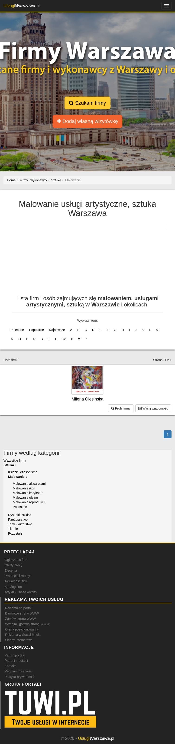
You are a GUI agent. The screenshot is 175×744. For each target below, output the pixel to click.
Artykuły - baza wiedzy (21, 592)
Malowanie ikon (24, 488)
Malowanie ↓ (17, 477)
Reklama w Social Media (23, 635)
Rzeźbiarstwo (18, 519)
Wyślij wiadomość (153, 408)
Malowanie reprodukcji (29, 502)
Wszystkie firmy (14, 460)
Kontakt (10, 666)
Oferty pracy (13, 565)
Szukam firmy (87, 103)
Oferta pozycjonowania (21, 629)
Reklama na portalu (19, 608)
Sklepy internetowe (18, 640)
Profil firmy (120, 408)
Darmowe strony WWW (22, 613)
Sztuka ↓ (9, 465)
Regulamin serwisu (18, 671)
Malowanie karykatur (27, 493)
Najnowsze (57, 330)
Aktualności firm (16, 581)
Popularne (36, 330)
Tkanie (13, 529)
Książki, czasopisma (22, 472)
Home (11, 180)
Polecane (17, 330)
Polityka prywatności (19, 677)
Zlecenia (11, 570)
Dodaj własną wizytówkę (87, 121)
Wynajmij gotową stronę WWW (27, 624)
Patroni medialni (16, 660)
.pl (21, 5)
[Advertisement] (87, 258)
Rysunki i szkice (19, 515)
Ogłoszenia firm (16, 560)
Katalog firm (13, 587)
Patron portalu (15, 655)
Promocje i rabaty (17, 576)
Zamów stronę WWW (20, 619)
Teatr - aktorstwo (20, 524)
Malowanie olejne (25, 497)
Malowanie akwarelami (29, 483)
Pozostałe (20, 507)
